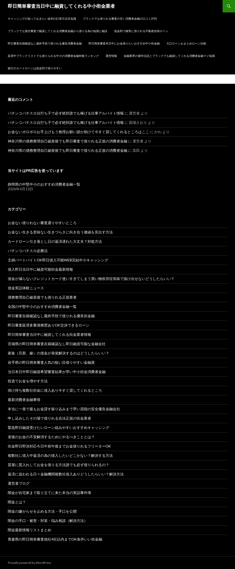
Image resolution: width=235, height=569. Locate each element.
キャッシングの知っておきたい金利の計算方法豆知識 (42, 18)
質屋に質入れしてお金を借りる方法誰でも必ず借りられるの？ (58, 464)
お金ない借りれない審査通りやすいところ (42, 223)
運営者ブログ (19, 483)
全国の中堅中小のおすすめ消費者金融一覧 (42, 306)
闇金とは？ (17, 502)
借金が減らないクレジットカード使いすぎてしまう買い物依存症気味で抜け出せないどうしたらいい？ (91, 278)
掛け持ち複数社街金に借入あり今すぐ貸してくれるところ (55, 390)
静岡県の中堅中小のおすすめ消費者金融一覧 (44, 184)
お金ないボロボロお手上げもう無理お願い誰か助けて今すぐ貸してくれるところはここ (78, 132)
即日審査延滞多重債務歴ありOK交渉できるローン (48, 325)
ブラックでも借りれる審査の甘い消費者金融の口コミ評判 (120, 18)
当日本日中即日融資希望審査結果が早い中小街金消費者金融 (57, 371)
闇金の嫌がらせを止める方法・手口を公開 (42, 511)
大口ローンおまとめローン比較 (186, 43)
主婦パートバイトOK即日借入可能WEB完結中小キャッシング (58, 260)
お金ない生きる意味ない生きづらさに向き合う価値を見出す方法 (60, 232)
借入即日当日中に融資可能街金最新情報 (40, 269)
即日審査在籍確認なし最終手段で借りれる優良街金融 (51, 316)
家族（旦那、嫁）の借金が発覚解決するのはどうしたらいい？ (58, 353)
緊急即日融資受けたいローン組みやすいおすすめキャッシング (58, 427)
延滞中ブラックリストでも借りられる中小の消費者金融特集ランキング (53, 55)
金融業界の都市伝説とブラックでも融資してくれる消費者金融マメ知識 (169, 55)
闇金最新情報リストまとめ (29, 530)
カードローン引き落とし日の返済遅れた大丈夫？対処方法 (55, 241)
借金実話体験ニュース (26, 288)
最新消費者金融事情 (24, 399)
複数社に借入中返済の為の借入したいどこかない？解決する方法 (60, 455)
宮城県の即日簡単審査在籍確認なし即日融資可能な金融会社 (57, 344)
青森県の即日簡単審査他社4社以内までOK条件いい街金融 (55, 539)
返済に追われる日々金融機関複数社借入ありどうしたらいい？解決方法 (66, 474)
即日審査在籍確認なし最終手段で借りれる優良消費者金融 (45, 43)
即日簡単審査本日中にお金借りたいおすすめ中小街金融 (124, 43)
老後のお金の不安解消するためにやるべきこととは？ (51, 437)
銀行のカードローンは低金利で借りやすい (35, 68)
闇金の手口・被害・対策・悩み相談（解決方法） (47, 520)
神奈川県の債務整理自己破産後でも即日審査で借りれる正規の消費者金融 (67, 141)
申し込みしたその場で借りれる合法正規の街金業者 (49, 418)
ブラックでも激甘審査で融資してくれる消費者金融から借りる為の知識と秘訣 (57, 31)
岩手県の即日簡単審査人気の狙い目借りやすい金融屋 (51, 362)
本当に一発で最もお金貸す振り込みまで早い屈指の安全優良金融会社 (64, 409)
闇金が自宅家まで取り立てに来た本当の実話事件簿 (49, 492)
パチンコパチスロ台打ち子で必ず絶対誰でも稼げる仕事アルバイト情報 (66, 113)
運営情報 (111, 55)
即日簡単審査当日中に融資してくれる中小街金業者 (61, 6)
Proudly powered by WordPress (29, 563)
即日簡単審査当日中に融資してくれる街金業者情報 (49, 334)
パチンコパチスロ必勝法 (28, 250)
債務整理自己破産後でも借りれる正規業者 (42, 297)
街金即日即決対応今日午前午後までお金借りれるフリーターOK (59, 446)
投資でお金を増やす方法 (28, 381)
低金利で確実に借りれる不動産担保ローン (141, 31)
